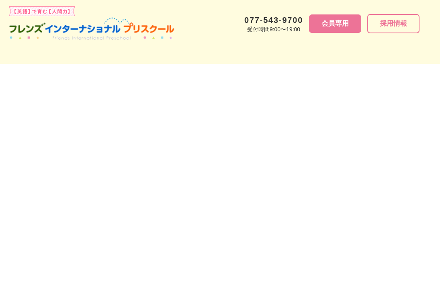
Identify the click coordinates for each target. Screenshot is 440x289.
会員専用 (335, 23)
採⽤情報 (393, 23)
